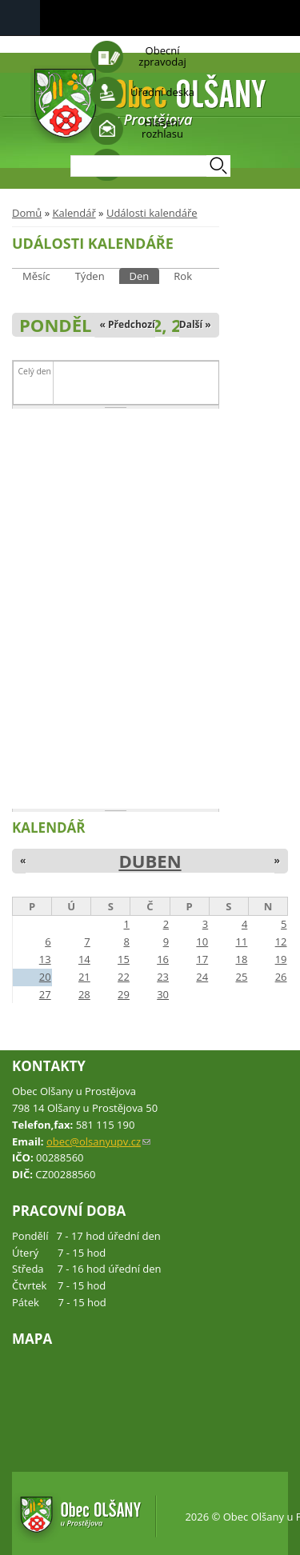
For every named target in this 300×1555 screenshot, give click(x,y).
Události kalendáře (152, 213)
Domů (27, 213)
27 (45, 994)
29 (124, 994)
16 (163, 959)
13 (45, 959)
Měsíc (36, 276)
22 (124, 976)
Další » (195, 324)
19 (281, 959)
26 (281, 976)
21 (84, 976)
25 (241, 976)
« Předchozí (127, 324)
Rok (183, 276)
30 (163, 994)
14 (84, 959)
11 (241, 941)
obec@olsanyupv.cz (98, 1141)
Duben (149, 861)
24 (202, 976)
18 (241, 959)
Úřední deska (162, 92)
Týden (90, 276)
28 (84, 994)
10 (202, 941)
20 (45, 976)
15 (124, 959)
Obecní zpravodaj (162, 56)
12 (281, 941)
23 (163, 976)
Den (145, 275)
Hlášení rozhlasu (162, 128)
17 (202, 959)
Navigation (20, 18)
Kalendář (73, 213)
